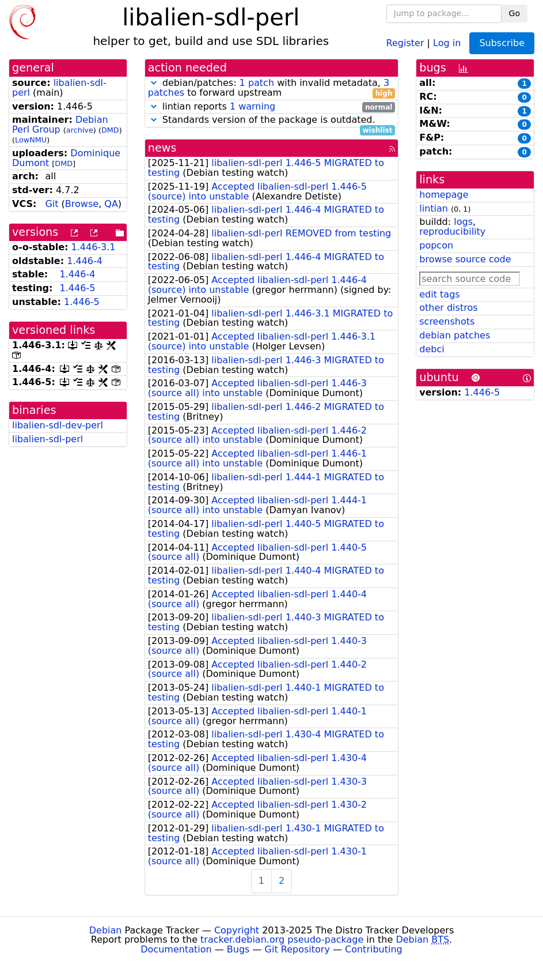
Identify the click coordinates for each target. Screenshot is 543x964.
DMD (110, 130)
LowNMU (31, 139)
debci (431, 349)
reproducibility (452, 231)
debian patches (454, 335)
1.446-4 (84, 260)
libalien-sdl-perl (47, 439)
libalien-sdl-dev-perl (57, 425)
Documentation (176, 949)
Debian (105, 930)
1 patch (257, 82)
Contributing (373, 949)
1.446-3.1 (93, 247)
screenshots (446, 321)
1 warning (252, 106)
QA (111, 203)
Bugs (238, 949)
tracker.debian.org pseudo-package (281, 939)
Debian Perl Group (60, 124)
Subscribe (502, 42)
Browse (81, 203)
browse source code (465, 259)
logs (463, 221)
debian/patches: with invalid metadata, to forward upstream (272, 88)
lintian (433, 208)
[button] (154, 82)
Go (514, 13)
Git (51, 203)
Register (405, 42)
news (162, 148)
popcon (436, 245)
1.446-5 (78, 288)
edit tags (439, 294)
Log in (447, 42)
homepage (443, 194)
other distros (448, 307)
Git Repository (297, 949)
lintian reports (272, 107)
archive (79, 130)
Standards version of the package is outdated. (272, 120)
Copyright (236, 930)
